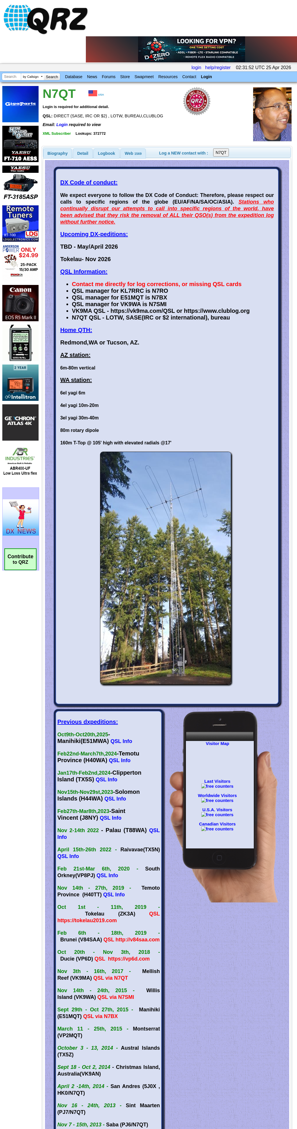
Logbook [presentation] (106, 153)
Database (73, 76)
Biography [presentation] (58, 153)
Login (206, 76)
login (196, 67)
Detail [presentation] (82, 153)
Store (125, 76)
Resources (168, 76)
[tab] (57, 153)
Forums (108, 76)
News (92, 76)
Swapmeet (144, 76)
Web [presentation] (133, 153)
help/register (218, 67)
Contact (189, 76)
